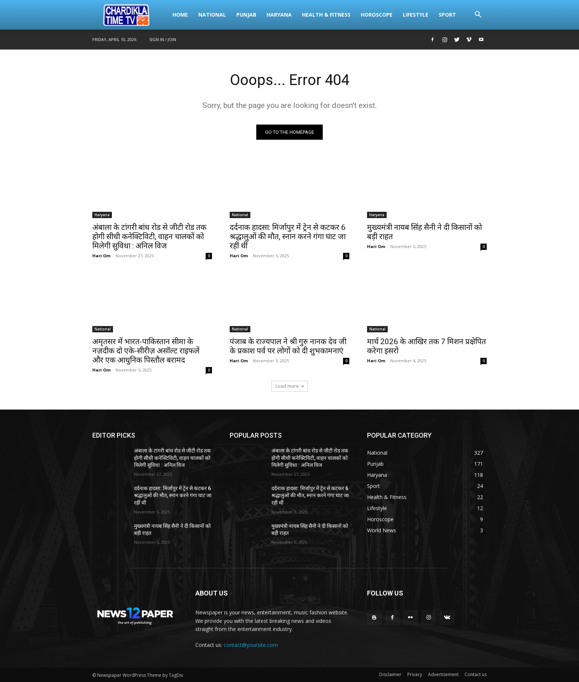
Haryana (279, 14)
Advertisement (443, 674)
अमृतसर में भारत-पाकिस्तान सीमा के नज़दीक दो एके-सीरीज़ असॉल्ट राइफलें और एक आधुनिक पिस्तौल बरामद (145, 350)
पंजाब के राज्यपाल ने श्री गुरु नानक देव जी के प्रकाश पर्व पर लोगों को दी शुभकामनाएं (288, 346)
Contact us (476, 674)
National (212, 14)
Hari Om (101, 255)
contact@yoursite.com (251, 644)
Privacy (414, 674)
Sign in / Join (162, 39)
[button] (478, 15)
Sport (447, 14)
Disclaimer (390, 674)
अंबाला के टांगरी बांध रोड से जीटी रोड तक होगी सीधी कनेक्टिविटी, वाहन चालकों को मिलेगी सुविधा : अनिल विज (149, 236)
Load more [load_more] (289, 386)
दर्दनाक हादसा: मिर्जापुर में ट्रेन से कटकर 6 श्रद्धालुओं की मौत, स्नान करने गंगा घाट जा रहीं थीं (288, 236)
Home (180, 14)
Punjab (246, 14)
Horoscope (377, 14)
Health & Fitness (326, 14)
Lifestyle (415, 14)
